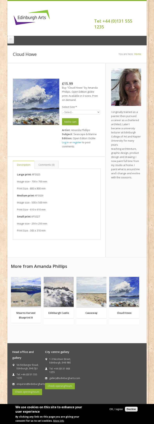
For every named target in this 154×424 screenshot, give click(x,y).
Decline (131, 409)
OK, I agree (116, 409)
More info (58, 420)
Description (23, 164)
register (77, 142)
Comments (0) (46, 164)
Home (137, 54)
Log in (65, 142)
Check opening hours (27, 391)
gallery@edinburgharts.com (64, 378)
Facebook (138, 14)
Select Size (69, 107)
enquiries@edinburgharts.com (33, 384)
